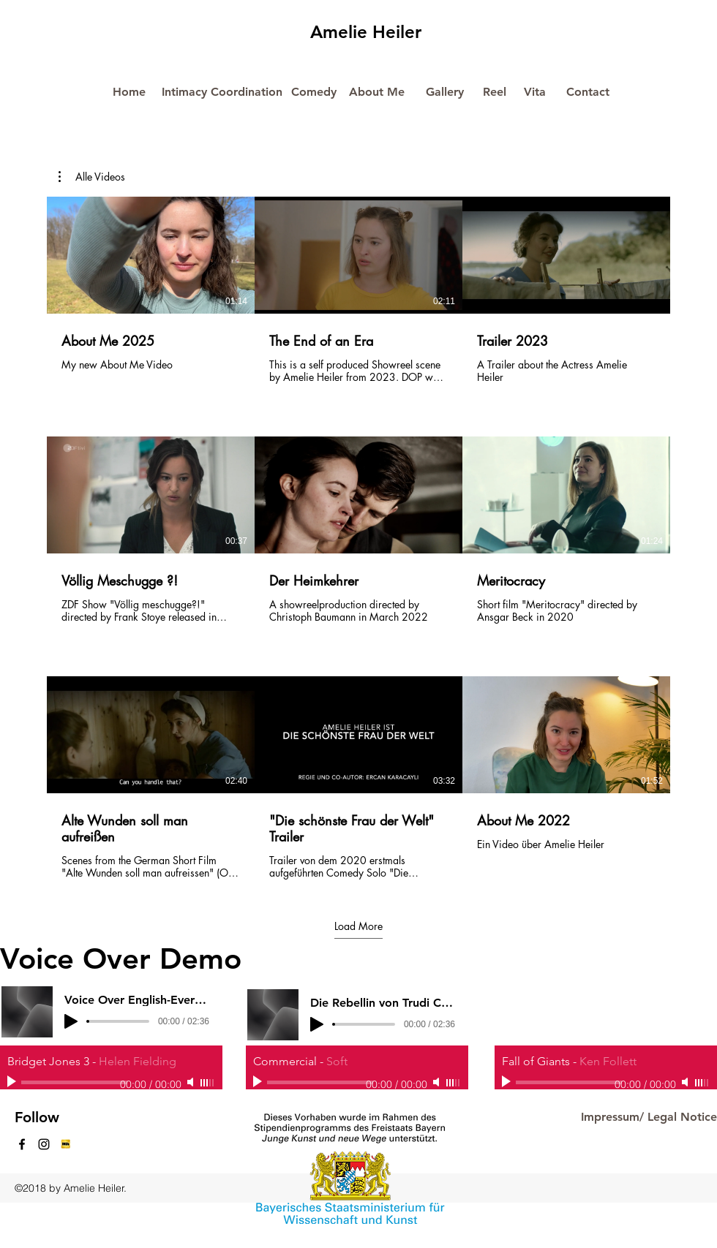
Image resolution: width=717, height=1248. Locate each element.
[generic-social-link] (66, 1144)
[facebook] (22, 1144)
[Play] (13, 1082)
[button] (92, 177)
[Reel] (494, 92)
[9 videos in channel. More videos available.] (358, 538)
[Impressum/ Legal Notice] (648, 1117)
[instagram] (44, 1144)
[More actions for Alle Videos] (92, 177)
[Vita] (535, 92)
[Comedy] (314, 92)
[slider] (207, 1082)
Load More (358, 925)
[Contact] (587, 92)
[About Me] (377, 92)
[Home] (129, 92)
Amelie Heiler (365, 31)
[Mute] (191, 1082)
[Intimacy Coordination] (222, 92)
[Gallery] (445, 92)
